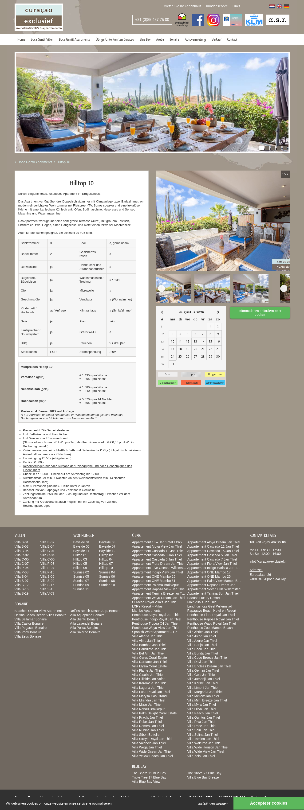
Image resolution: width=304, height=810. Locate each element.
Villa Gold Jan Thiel (201, 675)
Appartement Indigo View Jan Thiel (157, 572)
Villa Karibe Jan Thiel (202, 683)
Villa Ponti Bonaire (28, 632)
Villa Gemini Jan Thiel (203, 670)
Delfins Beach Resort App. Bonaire (95, 611)
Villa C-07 (22, 563)
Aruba (160, 39)
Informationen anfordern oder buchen (260, 312)
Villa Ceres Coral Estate (149, 657)
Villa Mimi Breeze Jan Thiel (207, 700)
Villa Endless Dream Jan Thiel (209, 666)
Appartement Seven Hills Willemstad (214, 589)
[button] (261, 148)
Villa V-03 (47, 593)
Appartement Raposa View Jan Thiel (159, 589)
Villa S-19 (22, 593)
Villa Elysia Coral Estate (149, 666)
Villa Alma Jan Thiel (146, 641)
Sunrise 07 (81, 581)
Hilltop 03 (80, 559)
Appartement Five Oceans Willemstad (159, 568)
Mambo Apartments (146, 610)
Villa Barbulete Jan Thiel (149, 649)
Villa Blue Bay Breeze (203, 777)
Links (236, 6)
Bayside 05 (81, 546)
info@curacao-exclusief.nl (269, 561)
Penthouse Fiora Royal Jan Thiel (211, 615)
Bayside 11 (81, 551)
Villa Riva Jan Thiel (201, 722)
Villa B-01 (22, 542)
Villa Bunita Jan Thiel (202, 653)
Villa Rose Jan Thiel (201, 726)
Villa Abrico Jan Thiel (202, 632)
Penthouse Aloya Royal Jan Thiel (156, 615)
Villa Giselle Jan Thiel (147, 675)
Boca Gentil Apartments (74, 39)
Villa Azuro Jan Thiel (202, 641)
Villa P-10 (47, 572)
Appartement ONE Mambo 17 (209, 572)
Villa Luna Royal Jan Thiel (151, 692)
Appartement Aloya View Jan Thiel (157, 546)
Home (21, 39)
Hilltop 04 (106, 559)
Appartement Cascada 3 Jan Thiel (157, 555)
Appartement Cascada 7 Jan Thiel (212, 559)
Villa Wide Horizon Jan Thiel (208, 747)
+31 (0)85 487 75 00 (152, 20)
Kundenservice (217, 6)
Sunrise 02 (81, 572)
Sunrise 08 (107, 581)
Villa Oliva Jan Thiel (201, 709)
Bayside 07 (107, 546)
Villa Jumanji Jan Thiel (203, 679)
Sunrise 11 (81, 589)
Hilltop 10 (63, 162)
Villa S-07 (22, 581)
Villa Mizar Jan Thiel (147, 704)
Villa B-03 (22, 546)
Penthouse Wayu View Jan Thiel (155, 628)
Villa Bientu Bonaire (84, 619)
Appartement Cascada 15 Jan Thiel (213, 551)
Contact (232, 39)
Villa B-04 (47, 546)
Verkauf (216, 39)
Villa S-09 (47, 581)
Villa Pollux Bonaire (84, 628)
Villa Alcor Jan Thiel (201, 636)
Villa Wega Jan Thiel (147, 747)
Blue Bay (145, 39)
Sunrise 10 (107, 585)
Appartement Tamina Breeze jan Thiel (159, 593)
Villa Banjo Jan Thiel (202, 645)
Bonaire (174, 39)
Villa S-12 (22, 585)
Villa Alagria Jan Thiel (147, 636)
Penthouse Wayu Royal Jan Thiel (211, 623)
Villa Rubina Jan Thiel (148, 730)
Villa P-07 (47, 568)
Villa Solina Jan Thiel (202, 734)
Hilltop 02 (106, 555)
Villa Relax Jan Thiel (147, 722)
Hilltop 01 (80, 555)
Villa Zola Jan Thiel (201, 756)
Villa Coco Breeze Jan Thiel (207, 657)
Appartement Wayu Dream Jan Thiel (158, 598)
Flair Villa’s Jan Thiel (202, 602)
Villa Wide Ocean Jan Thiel (152, 751)
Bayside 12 (107, 551)
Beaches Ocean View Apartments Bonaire (45, 611)
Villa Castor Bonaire (29, 623)
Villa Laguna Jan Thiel (148, 687)
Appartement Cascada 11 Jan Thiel (213, 546)
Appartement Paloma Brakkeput (155, 585)
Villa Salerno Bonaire (85, 632)
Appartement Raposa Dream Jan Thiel (215, 585)
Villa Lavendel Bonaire (86, 623)
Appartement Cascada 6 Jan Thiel (157, 559)
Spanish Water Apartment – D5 (154, 632)
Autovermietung (195, 39)
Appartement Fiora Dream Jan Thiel (158, 563)
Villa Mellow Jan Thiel (203, 696)
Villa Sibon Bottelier (146, 734)
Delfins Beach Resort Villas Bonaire (41, 615)
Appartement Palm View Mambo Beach (216, 581)
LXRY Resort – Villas (147, 606)
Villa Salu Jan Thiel (201, 730)
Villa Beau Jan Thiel (201, 649)
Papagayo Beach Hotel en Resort (211, 610)
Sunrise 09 (81, 585)
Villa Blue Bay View (146, 781)
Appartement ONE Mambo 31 (153, 581)
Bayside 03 (107, 542)
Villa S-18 (47, 589)
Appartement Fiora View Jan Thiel (212, 563)
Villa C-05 (22, 559)
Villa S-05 (47, 576)
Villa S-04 (22, 576)
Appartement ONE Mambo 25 (153, 576)
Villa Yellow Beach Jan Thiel (152, 756)
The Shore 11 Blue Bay (149, 773)
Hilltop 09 (80, 568)
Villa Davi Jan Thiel (201, 662)
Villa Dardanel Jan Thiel (149, 662)
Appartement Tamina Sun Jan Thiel (213, 593)
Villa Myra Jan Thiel (201, 704)
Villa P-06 (22, 568)
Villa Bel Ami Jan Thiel (148, 653)
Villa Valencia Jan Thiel (149, 743)
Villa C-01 (47, 551)
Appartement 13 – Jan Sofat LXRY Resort (162, 542)
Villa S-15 (47, 585)
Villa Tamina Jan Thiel (203, 739)
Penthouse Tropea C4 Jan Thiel (155, 623)
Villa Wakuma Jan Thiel (204, 743)
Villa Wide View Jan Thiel (205, 751)
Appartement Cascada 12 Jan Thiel (158, 551)
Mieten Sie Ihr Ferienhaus (182, 6)
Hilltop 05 (80, 563)
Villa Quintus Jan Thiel (203, 717)
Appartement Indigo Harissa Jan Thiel (214, 568)
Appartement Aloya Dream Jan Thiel (213, 542)
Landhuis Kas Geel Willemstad (209, 606)
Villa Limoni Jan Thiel (202, 687)
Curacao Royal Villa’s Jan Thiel (155, 602)
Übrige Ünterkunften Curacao (115, 39)
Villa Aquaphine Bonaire (87, 615)
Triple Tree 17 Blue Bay (149, 777)
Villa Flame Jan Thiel (147, 670)
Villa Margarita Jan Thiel (205, 692)
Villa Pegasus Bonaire (31, 628)
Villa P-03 (47, 563)
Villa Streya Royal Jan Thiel (152, 739)
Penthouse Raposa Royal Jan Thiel (213, 619)
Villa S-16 (22, 589)
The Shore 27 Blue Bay (204, 773)
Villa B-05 (22, 551)
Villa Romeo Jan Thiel (148, 726)
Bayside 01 (81, 542)
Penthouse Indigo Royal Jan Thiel (156, 619)
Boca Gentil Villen (42, 39)
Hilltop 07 (106, 563)
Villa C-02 (22, 555)
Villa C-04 (47, 555)
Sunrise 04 (107, 572)
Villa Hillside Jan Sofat (148, 679)
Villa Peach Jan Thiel (202, 713)
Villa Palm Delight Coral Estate (154, 713)
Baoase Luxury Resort (203, 598)
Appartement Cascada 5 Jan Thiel (212, 555)
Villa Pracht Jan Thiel (147, 717)
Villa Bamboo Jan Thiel (149, 645)
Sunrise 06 (107, 576)
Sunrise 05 (81, 576)
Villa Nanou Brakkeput (148, 709)
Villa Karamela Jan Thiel (149, 683)
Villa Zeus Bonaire (28, 636)
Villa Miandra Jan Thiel (148, 700)
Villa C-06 (47, 559)
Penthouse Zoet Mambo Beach (210, 628)
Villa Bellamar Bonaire (31, 619)
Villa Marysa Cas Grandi (150, 696)
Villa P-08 (22, 572)
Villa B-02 (47, 542)
